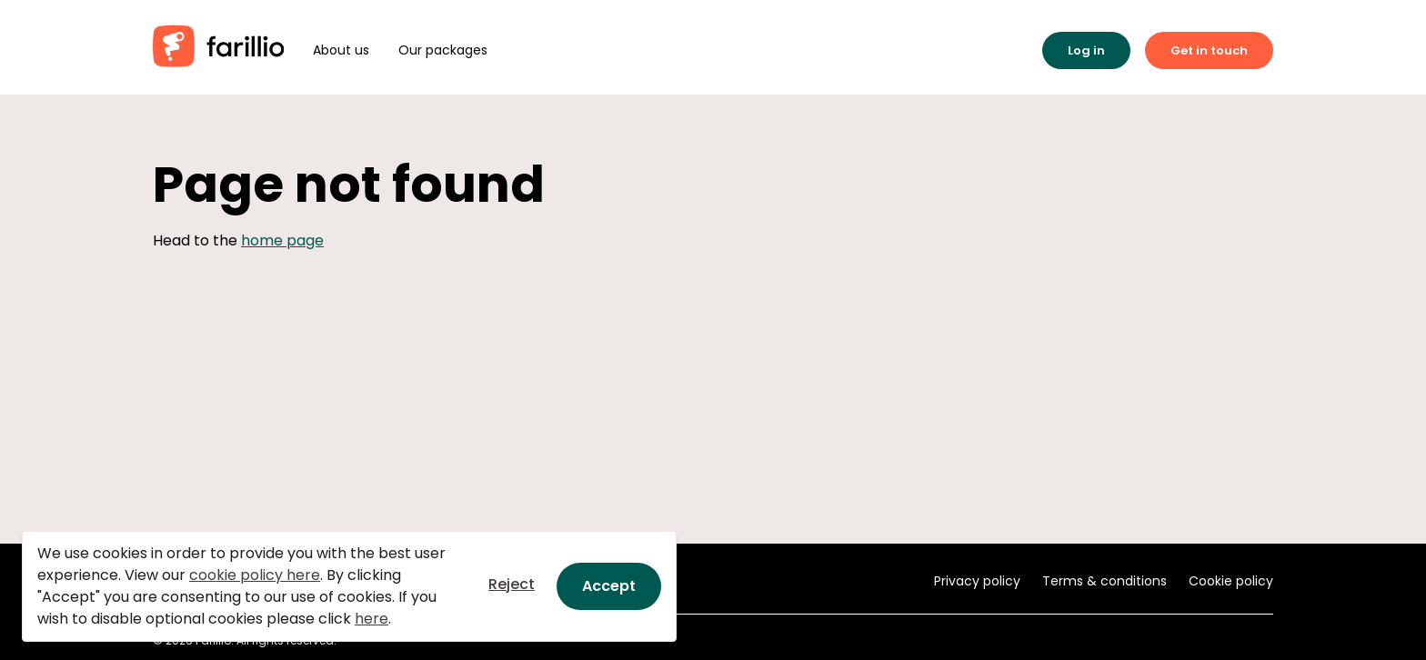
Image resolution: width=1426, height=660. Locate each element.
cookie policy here (254, 575)
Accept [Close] (609, 585)
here (371, 618)
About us (341, 50)
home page (282, 240)
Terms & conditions (1104, 581)
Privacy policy (977, 581)
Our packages (442, 50)
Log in (1086, 50)
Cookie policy (1231, 581)
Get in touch (1209, 50)
